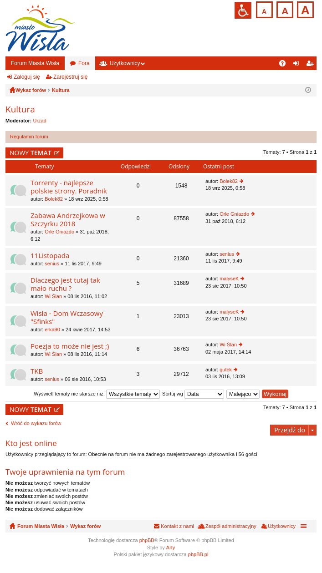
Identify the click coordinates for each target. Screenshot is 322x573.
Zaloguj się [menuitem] (298, 65)
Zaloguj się (27, 77)
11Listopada (50, 255)
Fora (84, 63)
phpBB (146, 540)
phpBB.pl (198, 554)
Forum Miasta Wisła (35, 63)
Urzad (39, 120)
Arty (170, 547)
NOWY (30, 152)
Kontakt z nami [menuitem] (177, 526)
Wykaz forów (85, 526)
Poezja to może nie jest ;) (70, 346)
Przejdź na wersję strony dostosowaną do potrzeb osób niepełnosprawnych (243, 10)
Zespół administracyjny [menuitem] (230, 526)
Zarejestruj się (70, 77)
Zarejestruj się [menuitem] (312, 65)
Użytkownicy (125, 63)
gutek (226, 369)
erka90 (52, 329)
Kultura (20, 109)
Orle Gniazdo (59, 231)
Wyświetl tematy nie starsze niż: (97, 393)
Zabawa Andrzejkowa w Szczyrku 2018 (68, 219)
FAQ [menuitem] (285, 65)
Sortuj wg (193, 393)
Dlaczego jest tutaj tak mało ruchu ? (65, 284)
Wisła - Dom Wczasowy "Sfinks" (67, 317)
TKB (37, 371)
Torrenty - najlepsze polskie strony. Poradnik (69, 186)
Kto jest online (31, 443)
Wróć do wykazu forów (36, 423)
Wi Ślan (53, 296)
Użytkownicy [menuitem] (282, 526)
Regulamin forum (29, 136)
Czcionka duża (304, 8)
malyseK (229, 278)
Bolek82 (54, 199)
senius (52, 263)
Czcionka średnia (283, 8)
